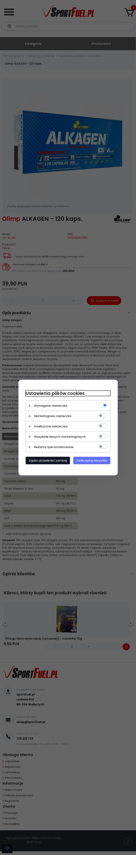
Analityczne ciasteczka (50, 426)
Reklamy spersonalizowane (53, 447)
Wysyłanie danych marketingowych (60, 437)
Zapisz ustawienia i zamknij (48, 460)
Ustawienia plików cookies (55, 393)
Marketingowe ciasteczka (52, 416)
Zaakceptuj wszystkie (92, 460)
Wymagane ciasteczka (50, 406)
